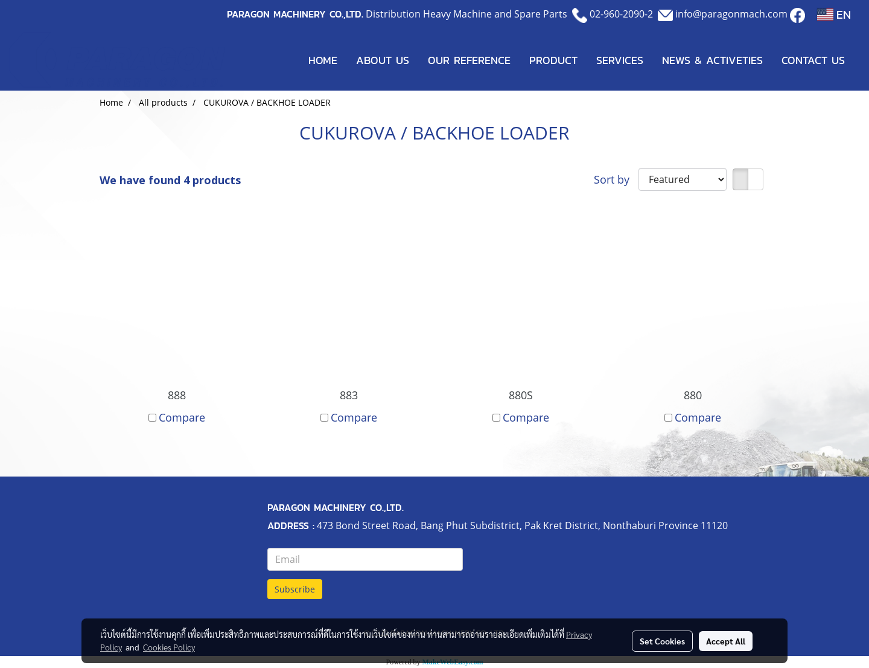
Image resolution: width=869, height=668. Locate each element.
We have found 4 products (170, 180)
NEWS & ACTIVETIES (712, 60)
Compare (182, 417)
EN (834, 14)
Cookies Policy (169, 646)
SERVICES (619, 60)
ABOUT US (382, 60)
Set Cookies (662, 640)
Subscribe (295, 589)
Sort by (616, 179)
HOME (322, 60)
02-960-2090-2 (621, 14)
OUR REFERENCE (469, 60)
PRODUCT (553, 60)
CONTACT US (813, 60)
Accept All (725, 640)
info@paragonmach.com (731, 14)
